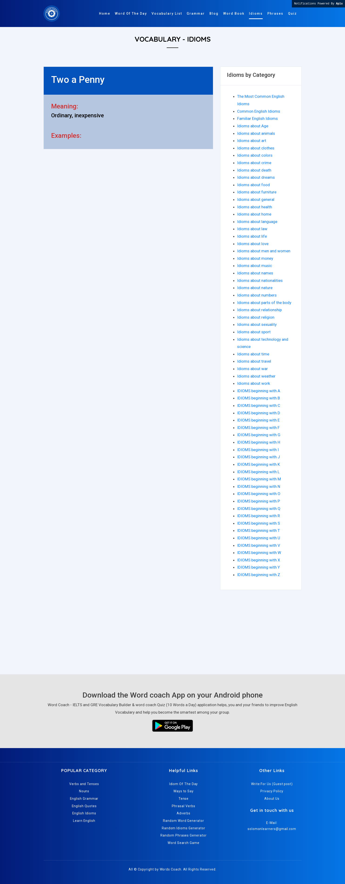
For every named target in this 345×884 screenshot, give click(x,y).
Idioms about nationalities (260, 280)
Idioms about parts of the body (264, 302)
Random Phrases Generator (183, 835)
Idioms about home (254, 214)
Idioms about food (253, 184)
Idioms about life (252, 236)
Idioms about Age (252, 126)
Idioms (256, 13)
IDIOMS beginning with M (259, 479)
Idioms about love (253, 243)
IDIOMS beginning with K (258, 464)
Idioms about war (252, 368)
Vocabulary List (167, 13)
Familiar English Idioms (257, 118)
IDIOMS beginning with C (258, 405)
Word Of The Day (131, 13)
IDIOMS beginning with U (258, 538)
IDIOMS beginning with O (258, 493)
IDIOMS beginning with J (258, 457)
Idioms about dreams (256, 177)
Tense (184, 798)
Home (104, 13)
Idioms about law (252, 228)
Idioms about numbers (257, 295)
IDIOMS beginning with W (259, 552)
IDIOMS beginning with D (258, 413)
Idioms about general (255, 199)
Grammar (196, 13)
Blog (214, 13)
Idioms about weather (256, 376)
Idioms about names (255, 273)
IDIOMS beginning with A (258, 390)
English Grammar (84, 798)
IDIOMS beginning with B (258, 398)
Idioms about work (253, 383)
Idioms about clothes (255, 148)
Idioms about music (254, 265)
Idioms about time (253, 354)
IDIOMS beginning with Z (258, 574)
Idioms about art (251, 140)
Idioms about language (257, 221)
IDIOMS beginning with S (258, 523)
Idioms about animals (256, 133)
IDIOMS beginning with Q (258, 508)
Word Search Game (183, 843)
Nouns (84, 791)
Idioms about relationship (259, 309)
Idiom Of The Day (183, 784)
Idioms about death (254, 170)
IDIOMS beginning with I (258, 449)
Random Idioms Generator (183, 828)
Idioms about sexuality (257, 324)
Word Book (233, 13)
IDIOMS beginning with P (258, 501)
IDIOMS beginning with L (258, 471)
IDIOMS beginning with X (258, 560)
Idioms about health (254, 207)
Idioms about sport (254, 332)
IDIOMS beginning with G (258, 434)
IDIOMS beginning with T (258, 530)
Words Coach (170, 869)
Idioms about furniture (256, 192)
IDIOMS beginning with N (258, 486)
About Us (271, 798)
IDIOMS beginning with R (258, 515)
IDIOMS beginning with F (258, 427)
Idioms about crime (254, 162)
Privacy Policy (271, 791)
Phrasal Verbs (183, 806)
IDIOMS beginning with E (258, 420)
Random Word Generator (183, 821)
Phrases (275, 13)
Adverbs (183, 813)
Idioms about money (255, 258)
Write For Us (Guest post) (272, 784)
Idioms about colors (254, 155)
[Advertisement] (172, 630)
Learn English (84, 821)
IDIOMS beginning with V (258, 545)
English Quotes (84, 806)
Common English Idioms (258, 111)
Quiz (292, 13)
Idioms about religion (255, 317)
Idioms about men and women (263, 251)
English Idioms (84, 813)
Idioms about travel (254, 361)
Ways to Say (183, 791)
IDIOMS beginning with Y (258, 567)
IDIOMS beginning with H (258, 442)
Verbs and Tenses (84, 784)
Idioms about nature (254, 287)
